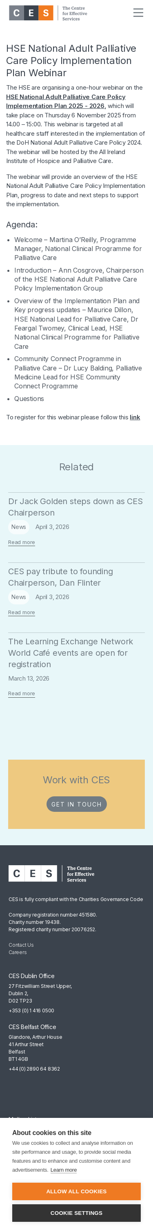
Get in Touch (76, 804)
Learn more (64, 1170)
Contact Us (21, 945)
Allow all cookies (76, 1191)
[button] (138, 13)
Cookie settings (77, 1213)
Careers (18, 952)
